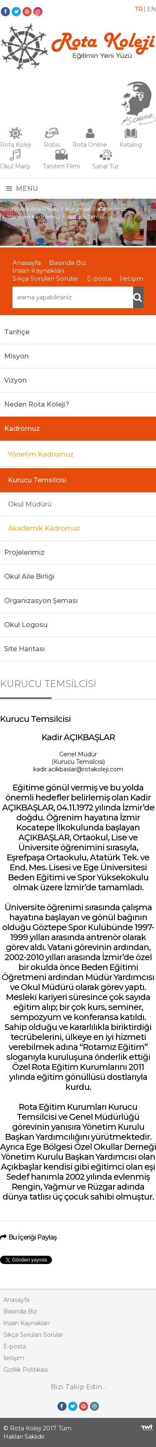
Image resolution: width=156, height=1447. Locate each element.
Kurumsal (78, 208)
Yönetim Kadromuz (33, 216)
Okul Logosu (25, 625)
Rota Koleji (15, 144)
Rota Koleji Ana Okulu (29, 208)
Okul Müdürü (30, 504)
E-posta (99, 278)
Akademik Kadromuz (44, 528)
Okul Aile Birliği (29, 576)
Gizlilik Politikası (25, 1369)
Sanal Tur (105, 166)
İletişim (131, 278)
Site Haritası (24, 649)
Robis (52, 144)
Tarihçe (17, 332)
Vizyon (15, 380)
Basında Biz (67, 263)
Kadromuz (112, 208)
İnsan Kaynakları (38, 270)
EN (151, 9)
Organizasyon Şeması (41, 601)
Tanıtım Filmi (61, 166)
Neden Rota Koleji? (36, 404)
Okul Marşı (15, 166)
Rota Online (89, 144)
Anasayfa (26, 263)
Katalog (130, 144)
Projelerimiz (24, 552)
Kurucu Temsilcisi (90, 216)
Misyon (16, 356)
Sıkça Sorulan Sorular (45, 278)
